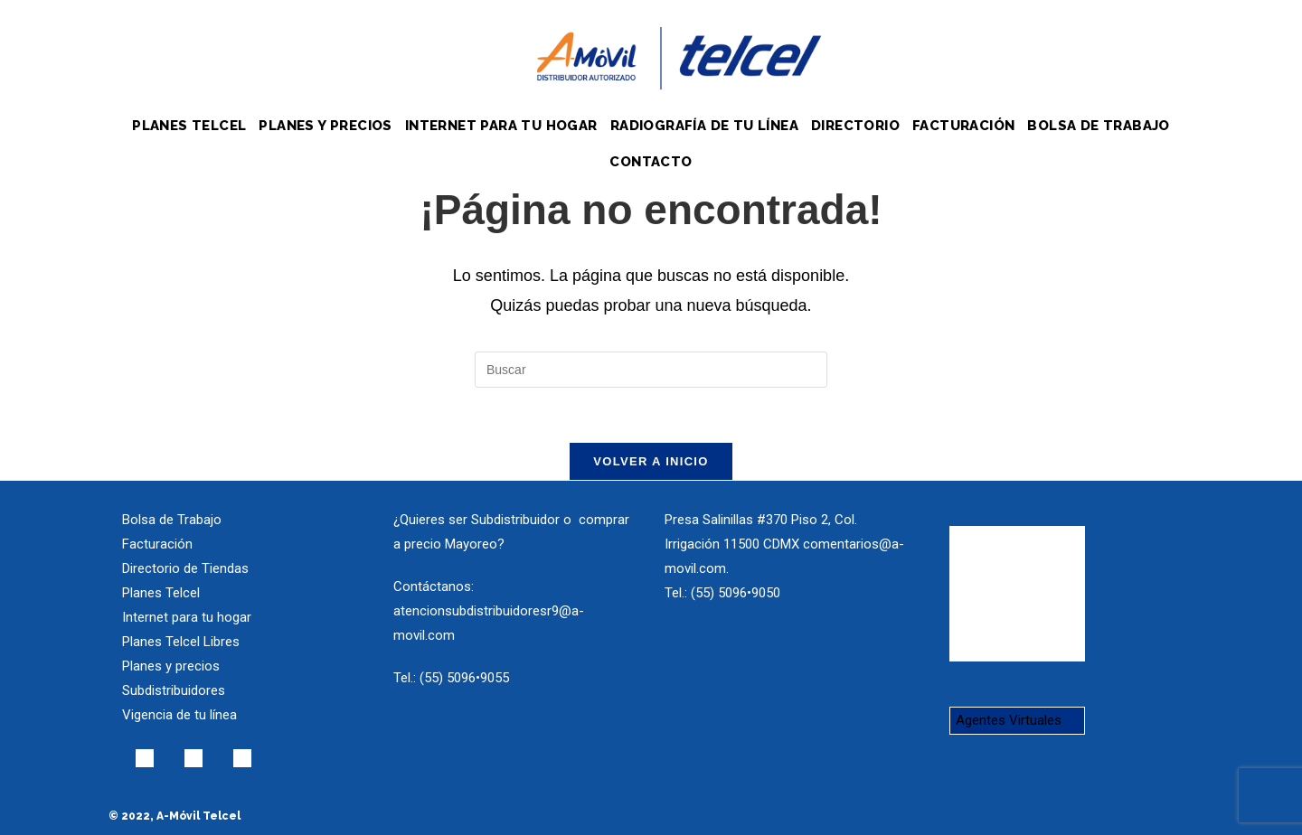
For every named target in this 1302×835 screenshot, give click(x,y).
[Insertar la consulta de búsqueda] (651, 370)
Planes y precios (171, 666)
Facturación (157, 544)
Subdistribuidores (173, 690)
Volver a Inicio (650, 461)
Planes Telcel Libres (181, 641)
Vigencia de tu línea (179, 715)
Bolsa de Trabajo (172, 519)
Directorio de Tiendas (185, 568)
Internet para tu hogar (186, 617)
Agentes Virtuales (1008, 720)
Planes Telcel (161, 593)
